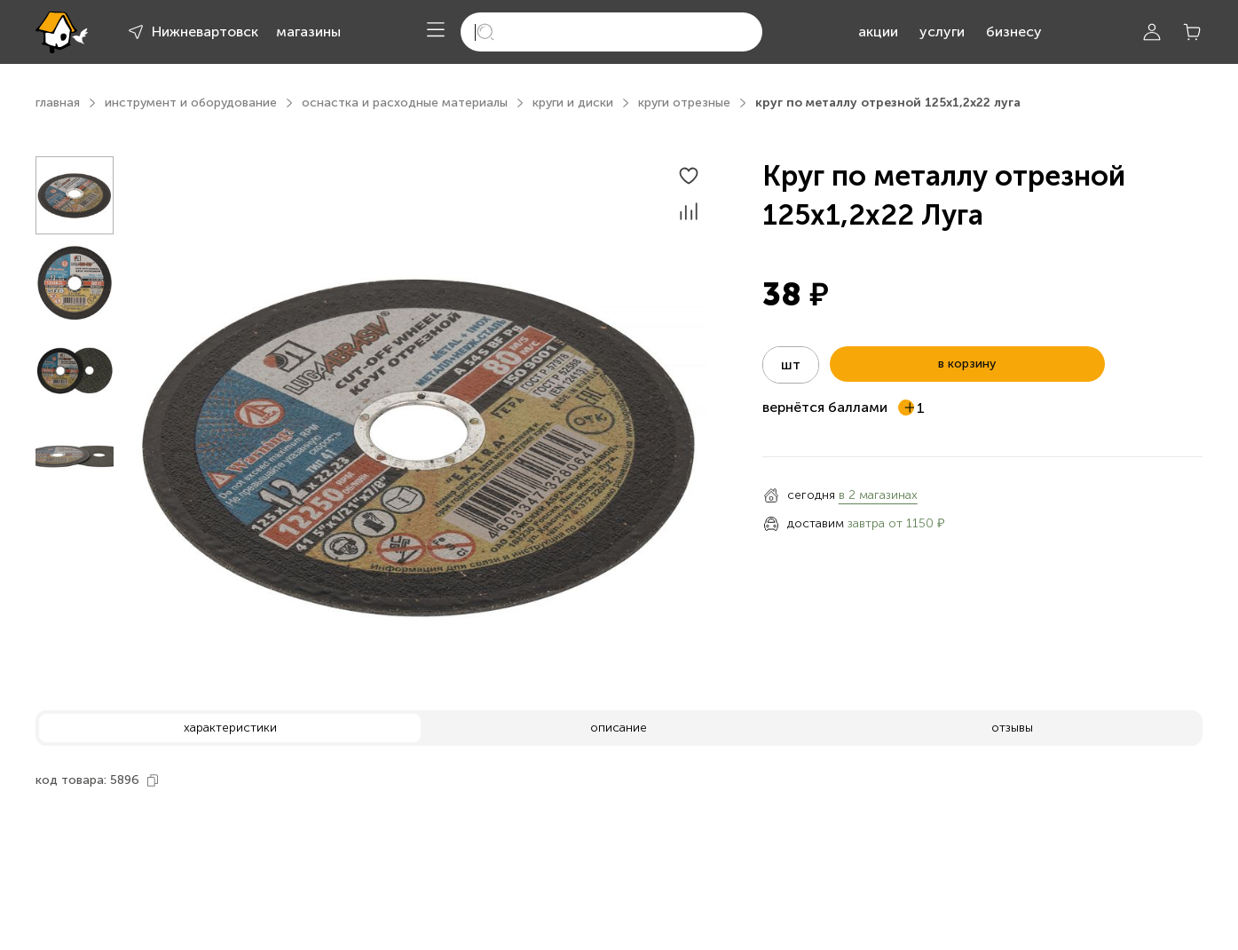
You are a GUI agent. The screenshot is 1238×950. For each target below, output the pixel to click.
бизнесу (1014, 31)
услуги (942, 31)
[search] (611, 31)
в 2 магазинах (878, 495)
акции (878, 31)
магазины (308, 31)
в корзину (967, 363)
